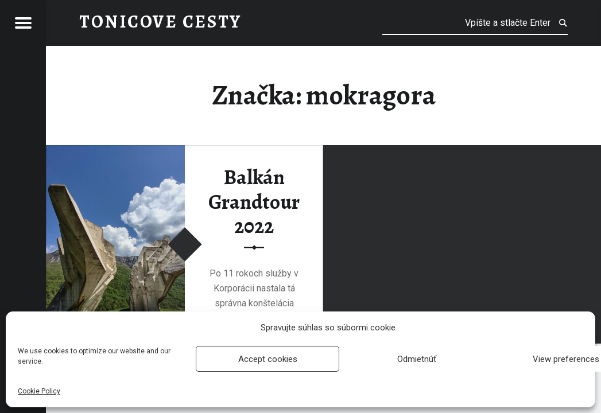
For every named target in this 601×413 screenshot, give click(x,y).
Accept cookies (267, 359)
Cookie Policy (39, 391)
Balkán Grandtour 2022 (254, 201)
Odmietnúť (416, 359)
